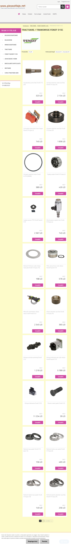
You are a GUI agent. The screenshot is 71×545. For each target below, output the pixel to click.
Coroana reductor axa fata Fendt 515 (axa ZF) (56, 129)
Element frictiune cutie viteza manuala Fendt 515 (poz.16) (31, 267)
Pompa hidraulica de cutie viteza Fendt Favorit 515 (56, 358)
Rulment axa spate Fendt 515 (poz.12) (32, 450)
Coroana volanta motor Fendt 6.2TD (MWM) (31, 175)
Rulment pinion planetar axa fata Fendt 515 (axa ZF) (56, 496)
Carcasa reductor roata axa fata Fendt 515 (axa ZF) (56, 84)
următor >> (48, 521)
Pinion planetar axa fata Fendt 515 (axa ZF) (55, 312)
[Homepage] (19, 14)
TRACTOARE (33, 26)
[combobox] (58, 52)
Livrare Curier (47, 14)
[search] (63, 7)
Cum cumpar (37, 14)
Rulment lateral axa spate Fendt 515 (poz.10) (32, 496)
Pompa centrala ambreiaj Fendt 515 (32, 358)
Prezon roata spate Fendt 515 (56, 403)
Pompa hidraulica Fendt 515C (33, 403)
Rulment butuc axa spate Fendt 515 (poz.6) (56, 450)
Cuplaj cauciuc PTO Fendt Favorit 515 (32, 221)
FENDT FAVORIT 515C (42, 26)
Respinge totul (31, 541)
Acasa (24, 14)
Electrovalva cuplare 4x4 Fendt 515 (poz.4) (55, 221)
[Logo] (12, 6)
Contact (30, 14)
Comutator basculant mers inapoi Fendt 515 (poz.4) (33, 129)
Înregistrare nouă (65, 1)
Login (59, 1)
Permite (44, 541)
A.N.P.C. (55, 14)
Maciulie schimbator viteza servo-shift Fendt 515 (31, 312)
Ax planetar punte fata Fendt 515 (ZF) (33, 84)
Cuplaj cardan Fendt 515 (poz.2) (56, 174)
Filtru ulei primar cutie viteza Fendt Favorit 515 (55, 267)
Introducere (26, 26)
